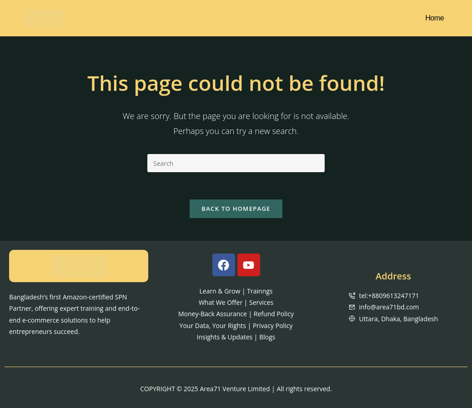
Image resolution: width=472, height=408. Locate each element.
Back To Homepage (235, 208)
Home (434, 18)
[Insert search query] (236, 163)
